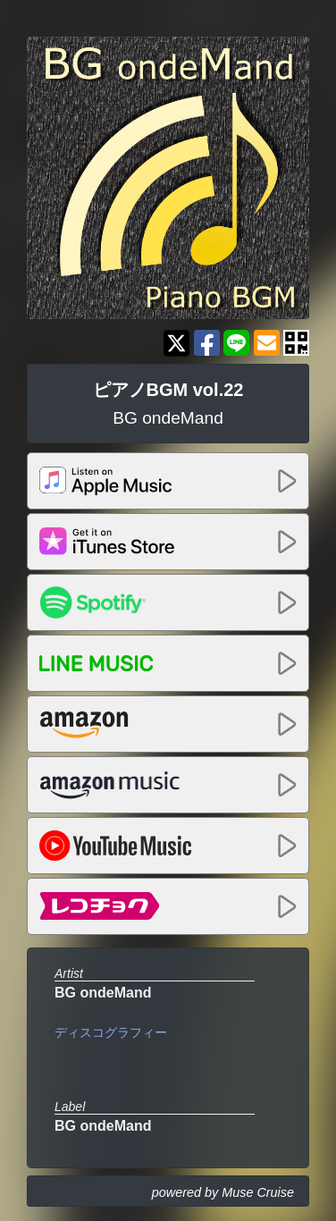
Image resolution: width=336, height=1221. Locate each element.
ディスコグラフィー (111, 1032)
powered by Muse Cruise (223, 1192)
